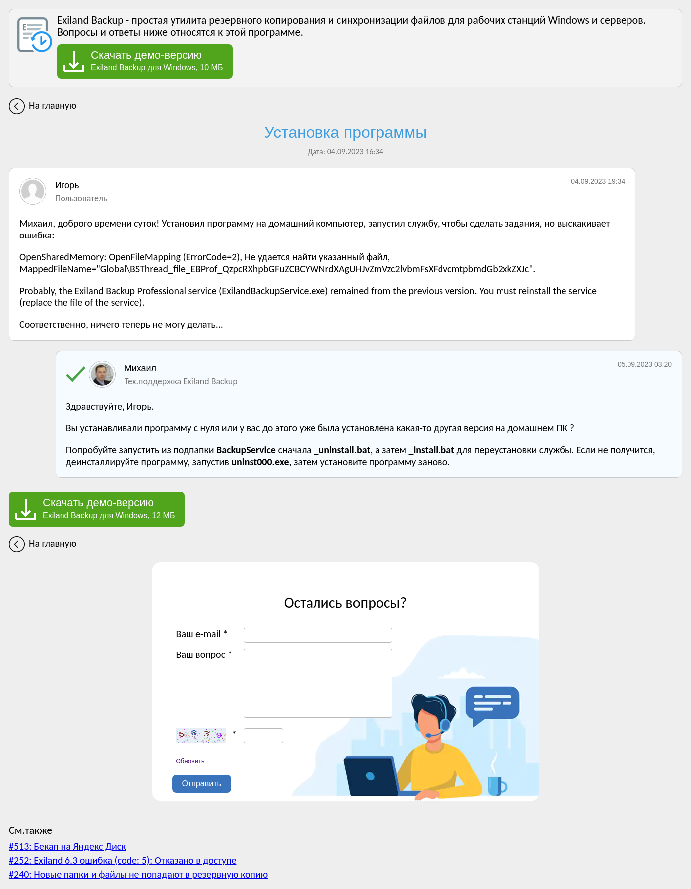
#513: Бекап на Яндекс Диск (67, 846)
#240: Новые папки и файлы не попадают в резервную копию (138, 874)
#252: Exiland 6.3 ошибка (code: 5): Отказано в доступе (122, 860)
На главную (52, 105)
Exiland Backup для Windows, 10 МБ (157, 60)
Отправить (201, 783)
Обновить (190, 761)
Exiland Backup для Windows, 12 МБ (109, 508)
